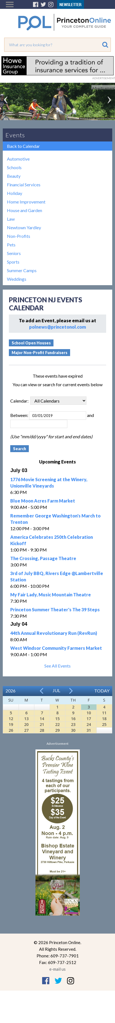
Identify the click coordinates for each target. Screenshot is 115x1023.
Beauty (14, 176)
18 (104, 718)
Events (15, 135)
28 (42, 730)
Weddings (16, 279)
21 (42, 724)
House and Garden (24, 210)
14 (42, 718)
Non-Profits (18, 236)
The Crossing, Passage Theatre (43, 558)
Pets (11, 244)
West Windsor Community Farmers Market (56, 648)
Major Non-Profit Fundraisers (39, 352)
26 (11, 730)
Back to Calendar (23, 146)
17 (88, 718)
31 (88, 730)
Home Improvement (26, 201)
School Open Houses (31, 343)
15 (57, 718)
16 (73, 718)
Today (101, 690)
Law (11, 218)
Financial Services (23, 184)
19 (11, 724)
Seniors (14, 253)
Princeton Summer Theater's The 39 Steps (55, 609)
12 (11, 718)
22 (57, 724)
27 (26, 730)
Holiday (14, 193)
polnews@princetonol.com (57, 326)
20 (26, 724)
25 (104, 724)
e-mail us (57, 969)
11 (104, 712)
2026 (11, 690)
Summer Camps (22, 270)
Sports (13, 261)
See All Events (57, 665)
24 (88, 724)
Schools (14, 167)
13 (26, 718)
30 (73, 730)
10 (88, 712)
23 (73, 724)
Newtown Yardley (24, 227)
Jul (56, 690)
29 (57, 730)
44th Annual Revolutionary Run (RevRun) (53, 633)
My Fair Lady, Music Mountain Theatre (50, 594)
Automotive (18, 158)
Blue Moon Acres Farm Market (42, 500)
